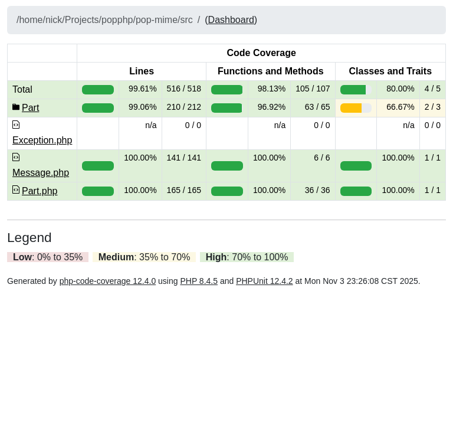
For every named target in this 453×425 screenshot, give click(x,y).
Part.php (39, 191)
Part (30, 108)
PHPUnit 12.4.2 (264, 281)
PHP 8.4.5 (199, 281)
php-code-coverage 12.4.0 (108, 281)
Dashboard (231, 20)
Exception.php (42, 140)
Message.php (40, 173)
